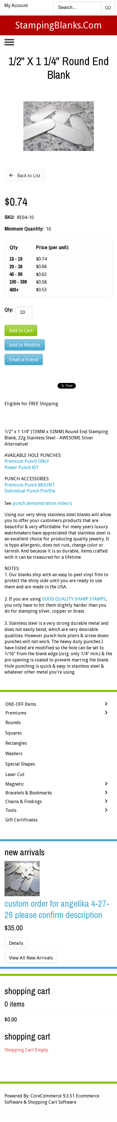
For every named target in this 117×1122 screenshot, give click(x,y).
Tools (10, 810)
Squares (13, 733)
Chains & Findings (23, 801)
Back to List (28, 175)
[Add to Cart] (21, 330)
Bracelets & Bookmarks (28, 793)
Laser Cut (15, 774)
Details (16, 943)
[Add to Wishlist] (25, 344)
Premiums (15, 713)
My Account (16, 5)
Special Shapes (20, 764)
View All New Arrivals (31, 958)
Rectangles (16, 743)
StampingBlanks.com (58, 25)
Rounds (13, 722)
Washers (13, 753)
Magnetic (14, 784)
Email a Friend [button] (23, 359)
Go (108, 7)
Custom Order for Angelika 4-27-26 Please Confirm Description (57, 909)
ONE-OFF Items (20, 704)
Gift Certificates (21, 820)
